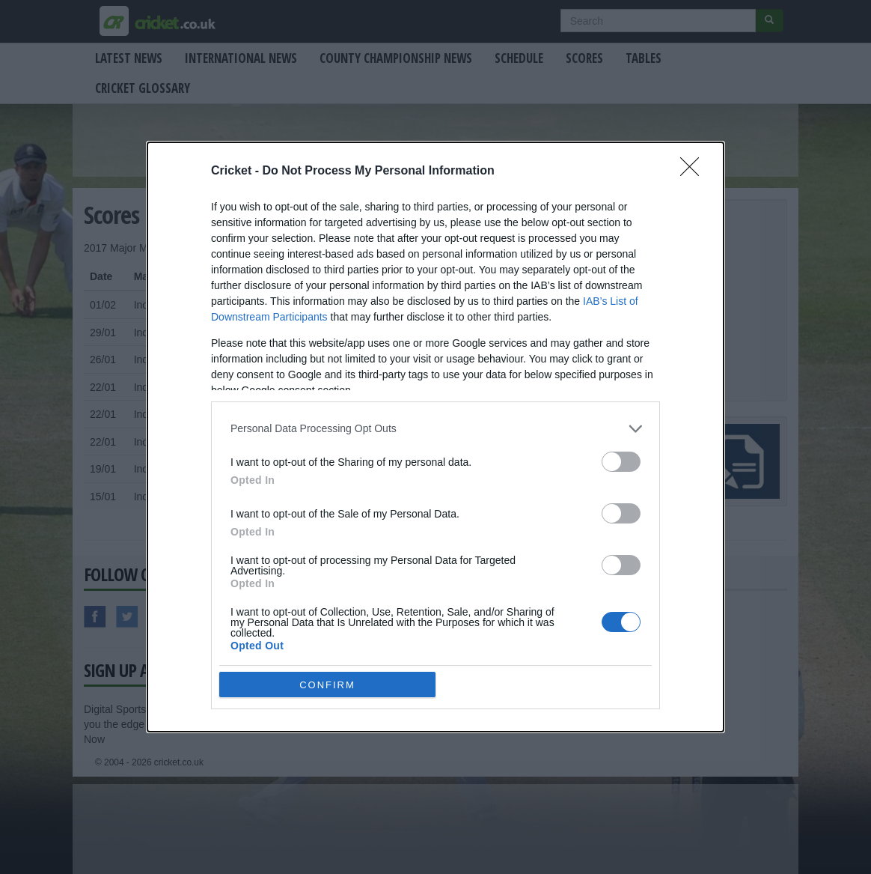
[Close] (694, 171)
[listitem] (435, 429)
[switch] (621, 462)
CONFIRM (327, 685)
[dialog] (435, 437)
